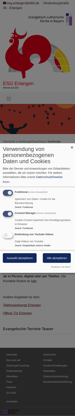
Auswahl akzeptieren (20, 258)
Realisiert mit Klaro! (61, 267)
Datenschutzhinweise (49, 176)
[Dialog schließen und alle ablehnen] (72, 145)
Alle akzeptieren (57, 258)
